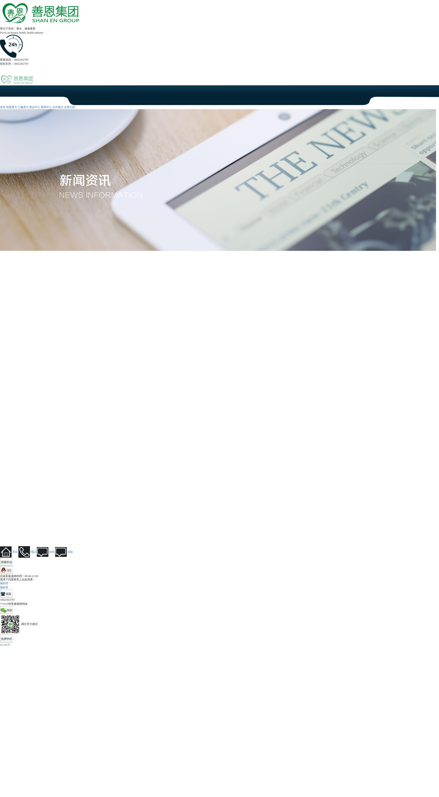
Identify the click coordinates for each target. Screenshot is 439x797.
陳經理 (4, 583)
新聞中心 (46, 107)
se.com (4, 644)
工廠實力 (23, 107)
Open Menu (433, 82)
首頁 (2, 107)
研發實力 (11, 107)
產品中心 (34, 107)
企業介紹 (69, 107)
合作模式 (57, 107)
